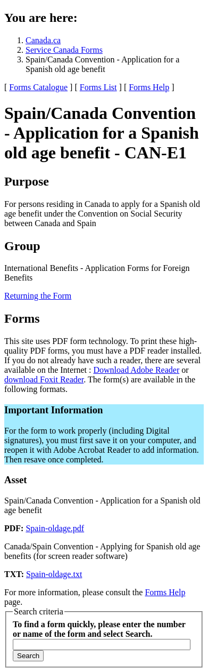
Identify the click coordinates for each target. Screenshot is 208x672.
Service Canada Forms (64, 49)
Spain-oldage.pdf (55, 528)
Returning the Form (37, 295)
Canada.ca (43, 40)
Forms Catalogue (38, 87)
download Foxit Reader (44, 379)
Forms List (98, 87)
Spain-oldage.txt (54, 574)
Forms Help (149, 87)
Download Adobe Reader (136, 369)
